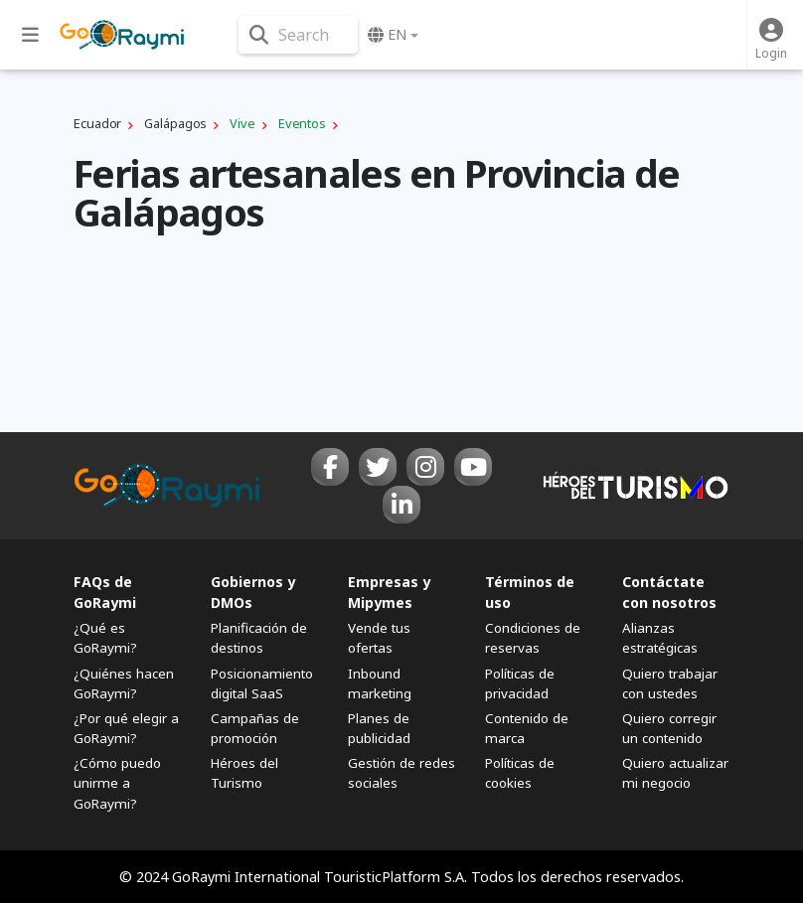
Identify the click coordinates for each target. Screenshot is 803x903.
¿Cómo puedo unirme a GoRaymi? (117, 783)
